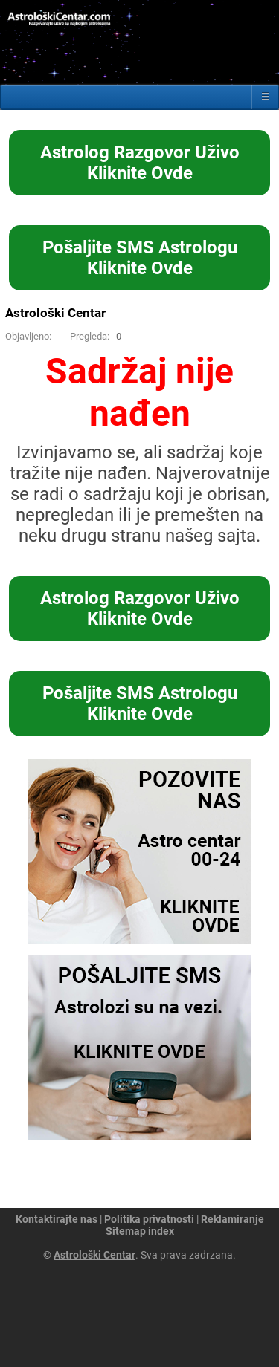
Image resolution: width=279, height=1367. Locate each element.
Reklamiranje (232, 1219)
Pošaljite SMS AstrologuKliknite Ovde (139, 258)
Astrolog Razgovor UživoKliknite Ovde (140, 163)
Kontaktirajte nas (56, 1219)
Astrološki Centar (55, 312)
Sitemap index (140, 1231)
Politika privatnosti (149, 1219)
